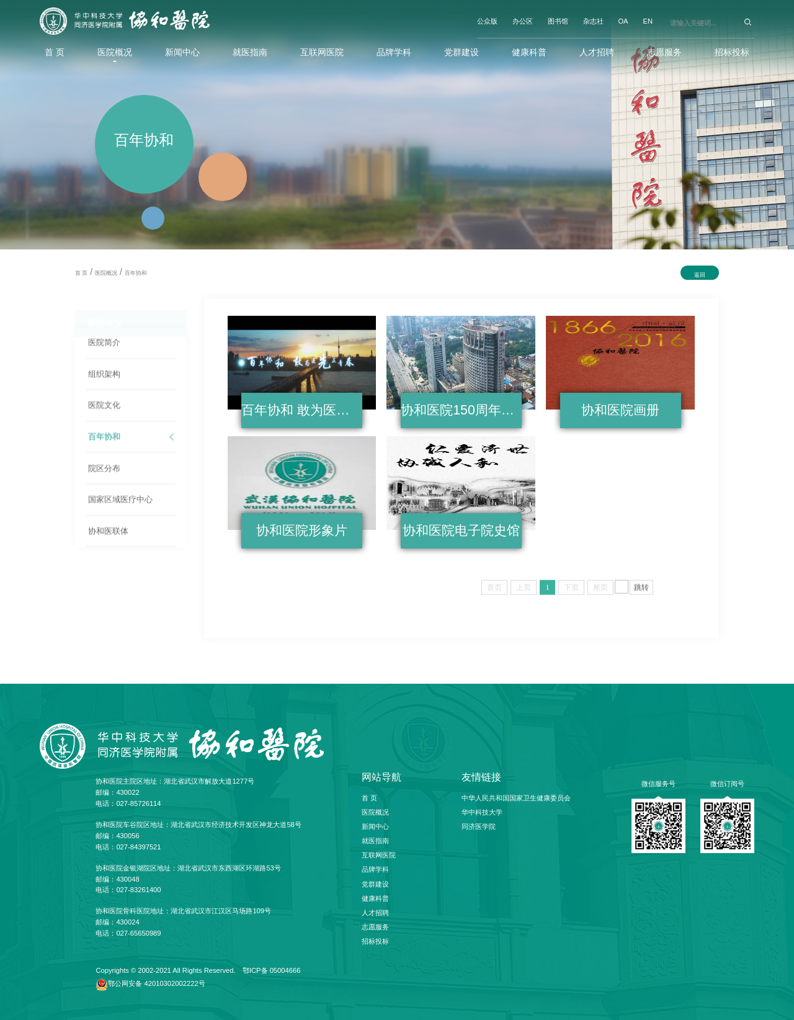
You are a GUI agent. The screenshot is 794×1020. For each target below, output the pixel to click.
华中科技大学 (482, 812)
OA (623, 21)
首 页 (55, 52)
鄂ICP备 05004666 (272, 970)
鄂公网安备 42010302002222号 (156, 983)
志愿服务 (664, 52)
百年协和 (136, 273)
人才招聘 (596, 52)
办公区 (522, 21)
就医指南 (250, 52)
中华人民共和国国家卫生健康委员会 (516, 798)
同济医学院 (479, 826)
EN (648, 21)
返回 (699, 275)
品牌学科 (394, 52)
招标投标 (732, 52)
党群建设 (461, 52)
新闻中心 (182, 52)
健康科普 (529, 52)
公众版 (487, 21)
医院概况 (114, 52)
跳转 (641, 590)
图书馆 (558, 21)
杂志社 (593, 21)
